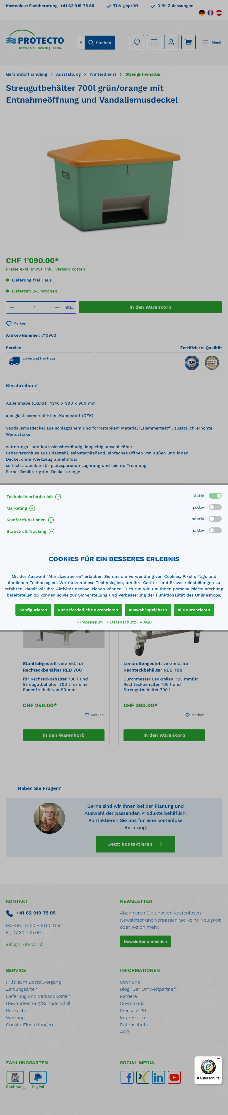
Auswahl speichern (148, 609)
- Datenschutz (122, 622)
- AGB (146, 622)
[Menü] (218, 1059)
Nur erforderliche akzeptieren (88, 609)
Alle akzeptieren (194, 609)
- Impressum (90, 622)
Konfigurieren (33, 609)
